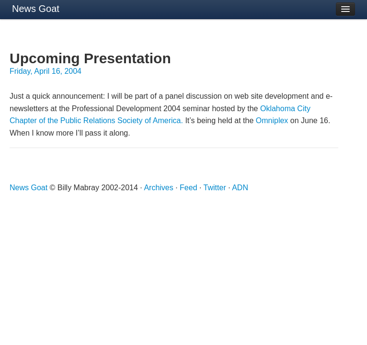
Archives (158, 188)
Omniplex (272, 120)
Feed (188, 188)
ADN (240, 188)
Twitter (215, 188)
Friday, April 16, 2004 (45, 71)
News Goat (35, 8)
